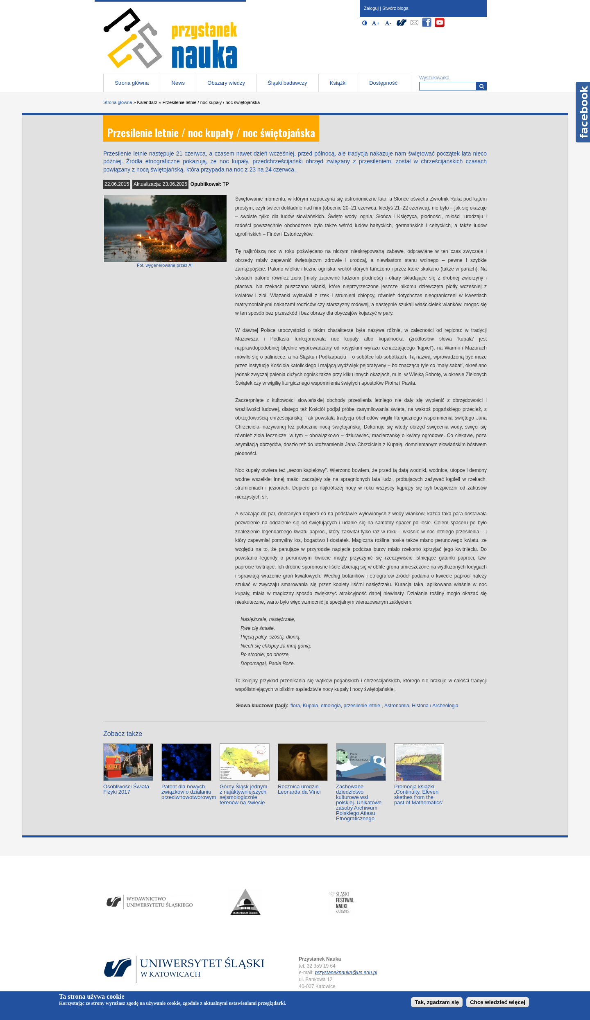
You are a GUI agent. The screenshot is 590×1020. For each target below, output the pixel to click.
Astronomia (396, 706)
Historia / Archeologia (435, 706)
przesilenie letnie (361, 706)
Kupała (310, 706)
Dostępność (383, 83)
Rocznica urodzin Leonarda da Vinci (299, 789)
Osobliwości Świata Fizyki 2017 (126, 789)
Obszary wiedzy (226, 83)
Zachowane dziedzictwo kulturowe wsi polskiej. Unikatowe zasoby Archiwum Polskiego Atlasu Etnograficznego (358, 802)
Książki (338, 83)
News (178, 83)
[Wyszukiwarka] (482, 86)
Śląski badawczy (287, 83)
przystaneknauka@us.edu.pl (346, 972)
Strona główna (132, 83)
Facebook (583, 112)
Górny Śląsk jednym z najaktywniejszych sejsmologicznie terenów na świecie (243, 794)
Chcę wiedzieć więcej (497, 1002)
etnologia (331, 706)
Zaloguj (371, 8)
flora (295, 706)
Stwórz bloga (395, 8)
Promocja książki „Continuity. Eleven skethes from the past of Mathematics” (419, 794)
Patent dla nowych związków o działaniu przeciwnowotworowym (188, 791)
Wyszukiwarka (434, 78)
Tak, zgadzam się (437, 1002)
